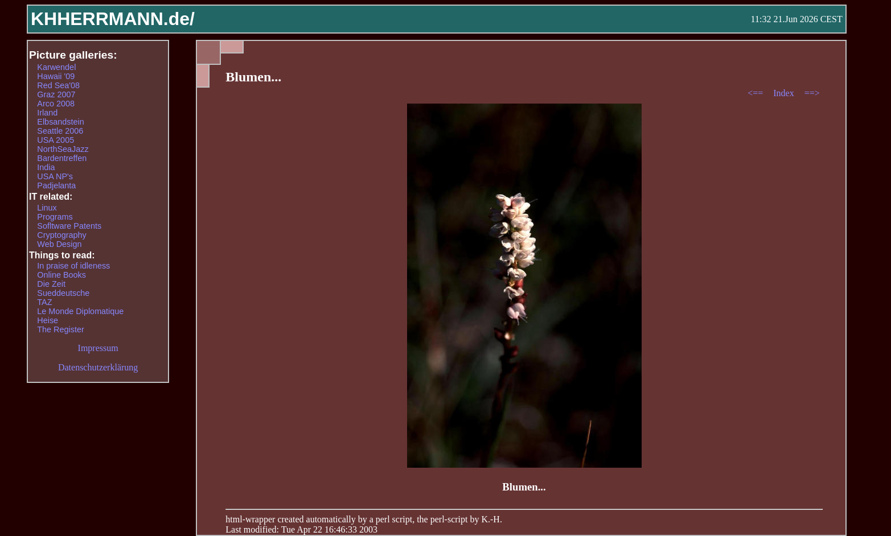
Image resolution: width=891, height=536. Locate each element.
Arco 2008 (56, 103)
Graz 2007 (56, 94)
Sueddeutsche (63, 293)
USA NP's (55, 176)
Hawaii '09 (56, 76)
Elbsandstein (60, 121)
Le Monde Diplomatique (80, 311)
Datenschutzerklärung (98, 367)
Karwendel (56, 67)
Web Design (59, 244)
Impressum (98, 348)
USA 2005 (55, 140)
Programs (54, 216)
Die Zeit (51, 283)
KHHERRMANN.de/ (113, 19)
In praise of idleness (73, 265)
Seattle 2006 (60, 130)
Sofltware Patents (69, 225)
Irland (47, 112)
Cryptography (61, 235)
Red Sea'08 (58, 85)
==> (812, 93)
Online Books (61, 274)
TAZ (44, 302)
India (46, 167)
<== (756, 93)
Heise (47, 320)
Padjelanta (56, 185)
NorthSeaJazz (62, 149)
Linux (46, 207)
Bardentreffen (62, 158)
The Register (60, 329)
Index (784, 93)
